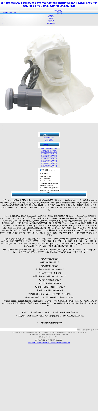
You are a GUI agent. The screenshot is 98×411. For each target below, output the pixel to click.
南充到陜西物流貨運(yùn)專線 (49, 158)
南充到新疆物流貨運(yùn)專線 (49, 152)
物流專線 (45, 145)
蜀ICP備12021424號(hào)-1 (52, 337)
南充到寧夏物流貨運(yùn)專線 (49, 153)
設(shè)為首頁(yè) (7, 12)
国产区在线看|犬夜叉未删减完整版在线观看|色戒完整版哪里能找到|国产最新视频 (49, 343)
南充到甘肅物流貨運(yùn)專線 (49, 157)
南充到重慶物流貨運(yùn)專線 (49, 163)
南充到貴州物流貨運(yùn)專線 (49, 162)
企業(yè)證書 (49, 139)
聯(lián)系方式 (49, 140)
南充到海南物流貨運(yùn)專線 (49, 165)
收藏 (15, 12)
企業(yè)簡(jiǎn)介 (49, 137)
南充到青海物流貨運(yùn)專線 (49, 155)
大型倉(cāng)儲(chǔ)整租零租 (49, 150)
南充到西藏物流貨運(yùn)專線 (49, 160)
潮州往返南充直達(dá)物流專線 (49, 148)
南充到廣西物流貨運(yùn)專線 (49, 166)
